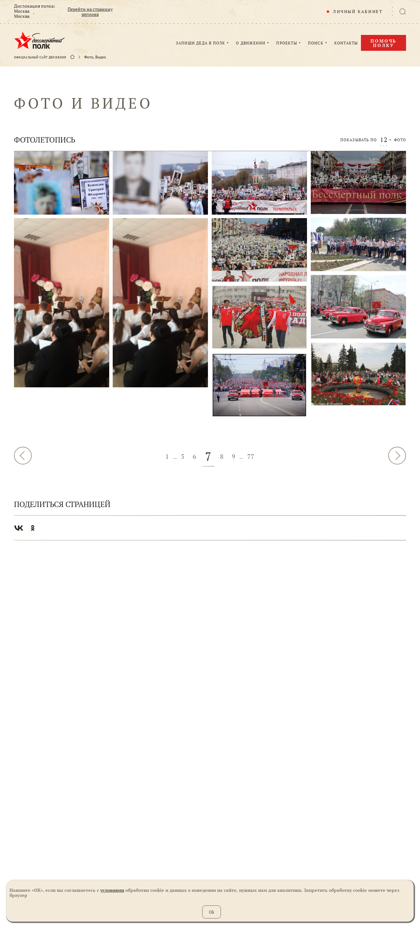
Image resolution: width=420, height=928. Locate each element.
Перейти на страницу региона (90, 12)
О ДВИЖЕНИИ (250, 43)
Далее (397, 455)
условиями (112, 890)
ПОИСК (315, 43)
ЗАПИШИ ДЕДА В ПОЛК (200, 43)
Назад (23, 455)
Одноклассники (33, 528)
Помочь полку (383, 43)
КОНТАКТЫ (346, 43)
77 (250, 456)
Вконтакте (18, 528)
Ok (211, 912)
